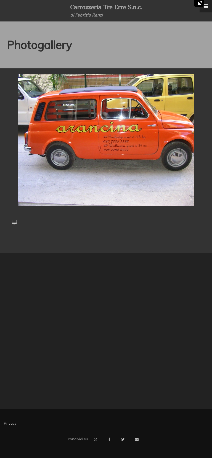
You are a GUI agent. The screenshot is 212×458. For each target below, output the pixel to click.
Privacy (10, 423)
